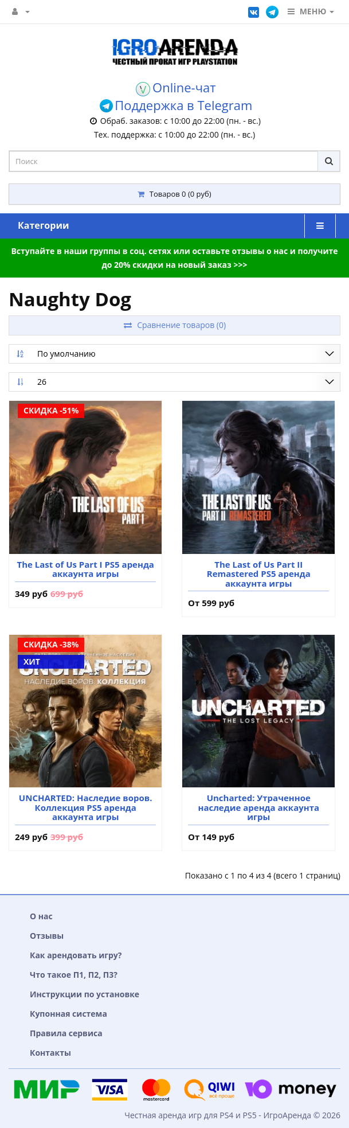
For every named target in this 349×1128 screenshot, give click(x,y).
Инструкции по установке (84, 994)
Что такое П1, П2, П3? (73, 974)
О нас (41, 916)
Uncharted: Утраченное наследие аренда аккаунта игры (258, 807)
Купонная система (68, 1013)
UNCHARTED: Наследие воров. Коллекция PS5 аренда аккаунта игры (85, 807)
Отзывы (47, 935)
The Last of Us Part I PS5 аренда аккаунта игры (85, 569)
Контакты (50, 1052)
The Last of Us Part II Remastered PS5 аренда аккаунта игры (259, 574)
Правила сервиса (66, 1033)
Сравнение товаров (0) (174, 324)
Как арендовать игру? (76, 955)
